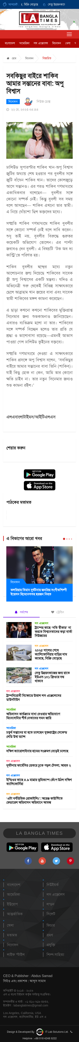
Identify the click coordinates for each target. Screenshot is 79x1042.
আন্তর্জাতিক (15, 914)
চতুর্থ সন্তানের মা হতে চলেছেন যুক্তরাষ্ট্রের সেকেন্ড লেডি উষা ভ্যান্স (36, 734)
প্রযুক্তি (51, 945)
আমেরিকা (24, 43)
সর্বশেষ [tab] (21, 612)
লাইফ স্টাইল (16, 954)
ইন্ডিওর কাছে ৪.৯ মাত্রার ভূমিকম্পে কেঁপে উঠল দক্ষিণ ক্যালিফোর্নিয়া (39, 782)
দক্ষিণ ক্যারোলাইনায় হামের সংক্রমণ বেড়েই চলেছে (37, 751)
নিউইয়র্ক (53, 884)
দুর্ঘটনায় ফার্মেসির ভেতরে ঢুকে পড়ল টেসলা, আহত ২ (38, 765)
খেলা (67, 43)
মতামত (12, 935)
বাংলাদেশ (10, 43)
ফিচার (51, 925)
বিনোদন (56, 43)
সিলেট (51, 914)
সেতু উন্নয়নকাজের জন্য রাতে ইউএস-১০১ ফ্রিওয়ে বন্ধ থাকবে (52, 677)
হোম (11, 58)
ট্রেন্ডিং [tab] (57, 612)
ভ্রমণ (50, 935)
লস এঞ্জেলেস (41, 43)
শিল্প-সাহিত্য (55, 954)
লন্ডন (50, 904)
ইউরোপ (12, 904)
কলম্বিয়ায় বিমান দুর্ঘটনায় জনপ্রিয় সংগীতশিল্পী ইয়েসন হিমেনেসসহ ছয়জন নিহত (39, 592)
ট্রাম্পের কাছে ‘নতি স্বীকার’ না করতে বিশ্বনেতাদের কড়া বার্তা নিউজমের (53, 631)
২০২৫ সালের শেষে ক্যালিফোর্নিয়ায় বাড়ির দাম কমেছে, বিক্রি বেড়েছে (51, 654)
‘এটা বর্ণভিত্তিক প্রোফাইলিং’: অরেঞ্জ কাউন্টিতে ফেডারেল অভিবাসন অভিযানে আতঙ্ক (34, 800)
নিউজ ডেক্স (43, 101)
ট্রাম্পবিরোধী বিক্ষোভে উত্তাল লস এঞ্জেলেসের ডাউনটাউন (33, 697)
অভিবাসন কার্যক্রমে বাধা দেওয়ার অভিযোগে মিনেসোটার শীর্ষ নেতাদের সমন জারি (33, 716)
